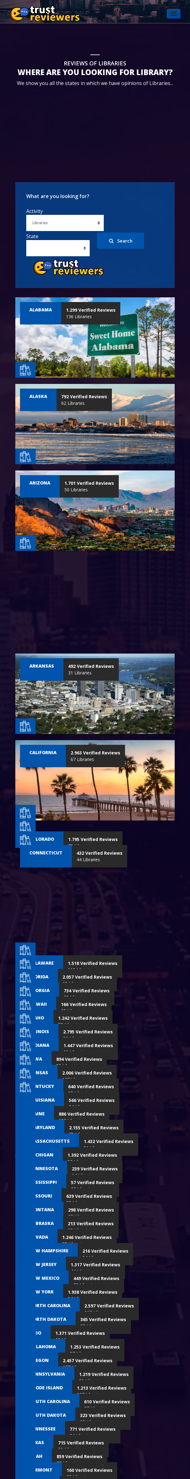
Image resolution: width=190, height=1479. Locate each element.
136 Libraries (91, 313)
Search (120, 241)
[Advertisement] (95, 129)
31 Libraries (91, 669)
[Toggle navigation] (173, 19)
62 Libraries (84, 400)
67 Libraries (95, 756)
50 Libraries (89, 486)
